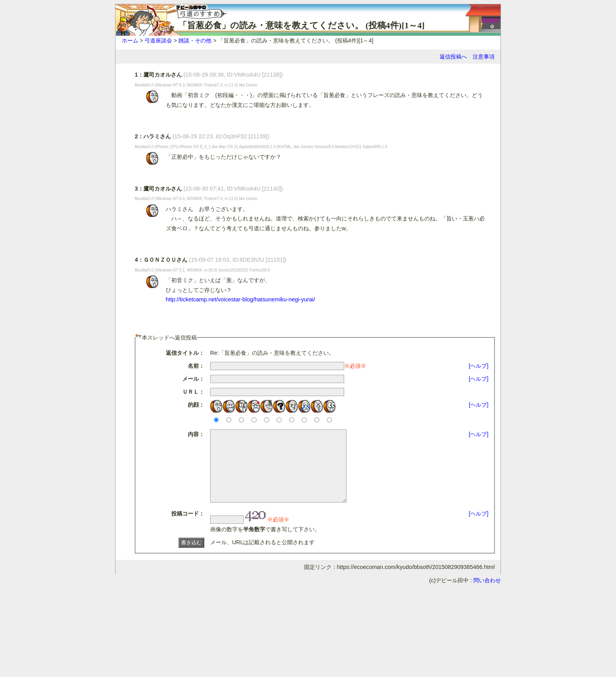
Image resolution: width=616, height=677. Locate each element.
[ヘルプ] (478, 366)
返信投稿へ (453, 56)
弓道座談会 (158, 40)
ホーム (130, 40)
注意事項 (484, 56)
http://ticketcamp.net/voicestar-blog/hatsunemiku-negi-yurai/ (240, 299)
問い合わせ (487, 594)
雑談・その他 (194, 40)
